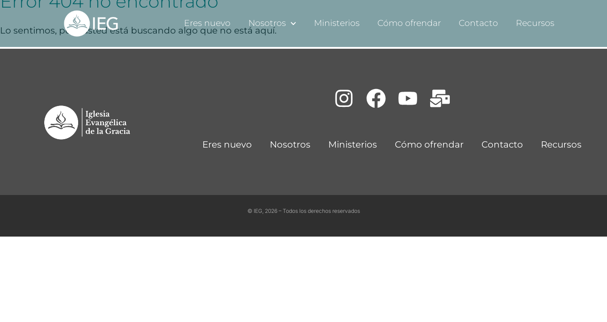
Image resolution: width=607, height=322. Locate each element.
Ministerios (337, 23)
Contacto (478, 23)
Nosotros (272, 23)
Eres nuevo (207, 23)
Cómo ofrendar (409, 23)
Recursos (535, 23)
